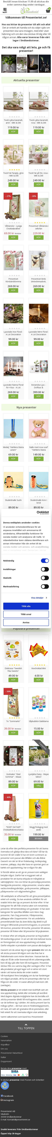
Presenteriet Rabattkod (11, 1053)
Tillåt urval (26, 614)
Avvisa (26, 622)
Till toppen (26, 1026)
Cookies (4, 1036)
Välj (39, 785)
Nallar (3, 1057)
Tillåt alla (26, 606)
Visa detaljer (37, 598)
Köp (13, 131)
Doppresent (6, 1061)
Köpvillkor (5, 1044)
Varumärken (6, 1040)
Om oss (4, 1048)
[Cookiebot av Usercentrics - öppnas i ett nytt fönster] (37, 513)
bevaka (38, 838)
